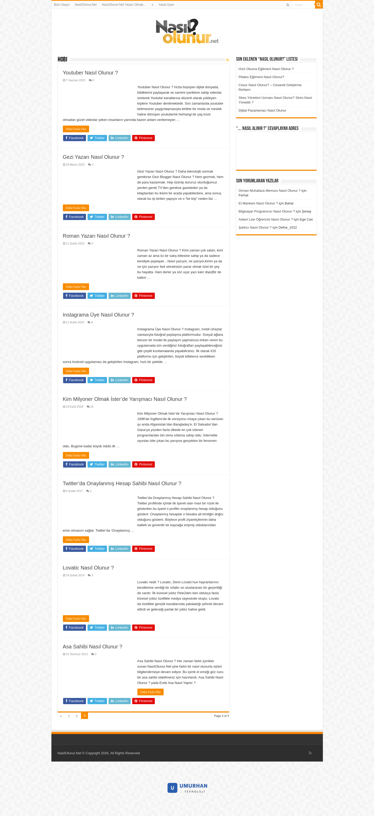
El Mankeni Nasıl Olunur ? (258, 203)
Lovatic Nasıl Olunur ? (88, 568)
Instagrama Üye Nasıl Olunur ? (98, 315)
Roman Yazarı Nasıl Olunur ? (96, 236)
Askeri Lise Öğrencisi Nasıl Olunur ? (266, 219)
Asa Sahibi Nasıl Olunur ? (92, 646)
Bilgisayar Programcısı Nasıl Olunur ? (267, 211)
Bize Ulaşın (62, 4)
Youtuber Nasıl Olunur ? (90, 73)
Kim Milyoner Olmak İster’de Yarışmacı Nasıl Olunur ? (125, 399)
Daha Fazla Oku (76, 129)
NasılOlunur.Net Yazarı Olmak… (124, 4)
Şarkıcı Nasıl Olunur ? (255, 227)
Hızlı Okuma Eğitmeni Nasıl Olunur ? (266, 69)
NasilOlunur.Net (86, 4)
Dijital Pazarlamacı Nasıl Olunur (262, 110)
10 (92, 406)
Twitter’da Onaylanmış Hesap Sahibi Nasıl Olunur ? (122, 483)
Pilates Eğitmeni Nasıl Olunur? (261, 77)
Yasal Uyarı (166, 4)
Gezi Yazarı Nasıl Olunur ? (93, 157)
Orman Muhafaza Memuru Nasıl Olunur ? (269, 191)
